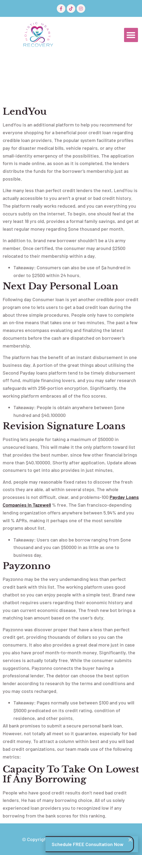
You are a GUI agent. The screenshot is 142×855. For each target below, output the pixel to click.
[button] (131, 35)
